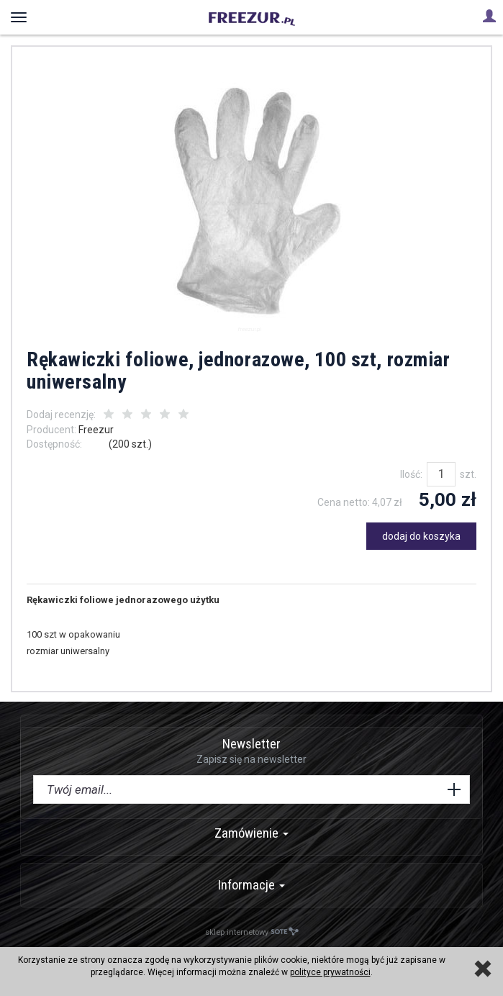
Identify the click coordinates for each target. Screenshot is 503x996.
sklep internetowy (252, 931)
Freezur (96, 429)
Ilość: (411, 474)
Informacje (251, 884)
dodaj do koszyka (421, 536)
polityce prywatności (330, 972)
